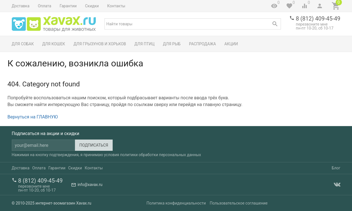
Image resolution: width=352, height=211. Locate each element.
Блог (336, 168)
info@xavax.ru (90, 184)
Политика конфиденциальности (176, 203)
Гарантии (68, 6)
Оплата (44, 6)
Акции (231, 44)
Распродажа (202, 44)
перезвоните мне (312, 24)
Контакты (116, 6)
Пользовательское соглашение (238, 203)
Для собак (23, 44)
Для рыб (172, 44)
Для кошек (53, 44)
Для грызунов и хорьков (100, 44)
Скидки (92, 6)
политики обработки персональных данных (160, 154)
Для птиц (145, 44)
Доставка (20, 6)
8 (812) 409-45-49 (318, 18)
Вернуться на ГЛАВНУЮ (33, 117)
